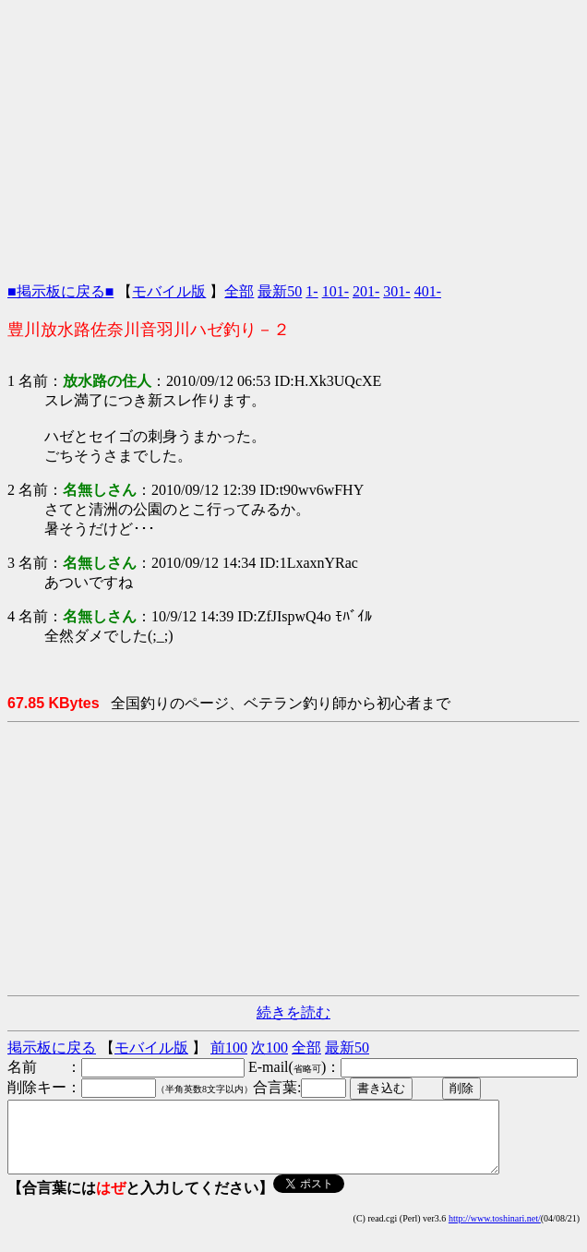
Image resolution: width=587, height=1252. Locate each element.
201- (366, 291)
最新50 (280, 291)
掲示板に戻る (51, 1047)
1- (311, 291)
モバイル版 (169, 291)
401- (427, 291)
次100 (269, 1047)
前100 (228, 1047)
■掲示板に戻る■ (60, 291)
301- (396, 291)
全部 (239, 291)
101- (335, 291)
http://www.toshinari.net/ (495, 1232)
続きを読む (293, 1012)
